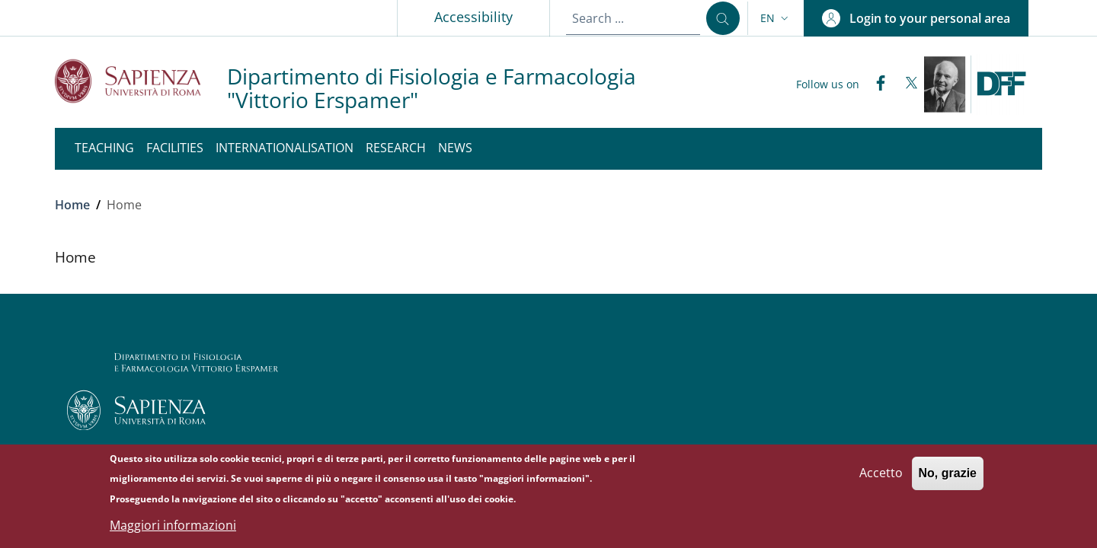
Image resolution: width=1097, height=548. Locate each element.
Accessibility (473, 17)
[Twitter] (905, 84)
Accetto (881, 480)
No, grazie (948, 480)
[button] (776, 18)
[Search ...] (723, 18)
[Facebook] (874, 84)
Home (72, 204)
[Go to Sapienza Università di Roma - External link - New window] (141, 81)
